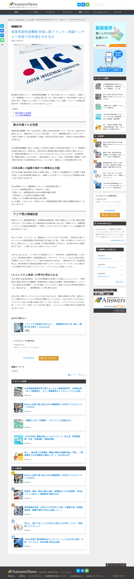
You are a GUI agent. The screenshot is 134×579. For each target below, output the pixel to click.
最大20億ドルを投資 (23, 113)
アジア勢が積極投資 (23, 115)
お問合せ (22, 576)
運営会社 (11, 576)
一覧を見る (119, 282)
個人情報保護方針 (28, 357)
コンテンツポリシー (35, 576)
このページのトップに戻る (117, 565)
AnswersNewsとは (116, 240)
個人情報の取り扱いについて (55, 576)
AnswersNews (19, 19)
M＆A (16, 371)
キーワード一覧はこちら (78, 375)
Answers (10, 19)
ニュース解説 (30, 19)
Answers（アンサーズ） (94, 576)
